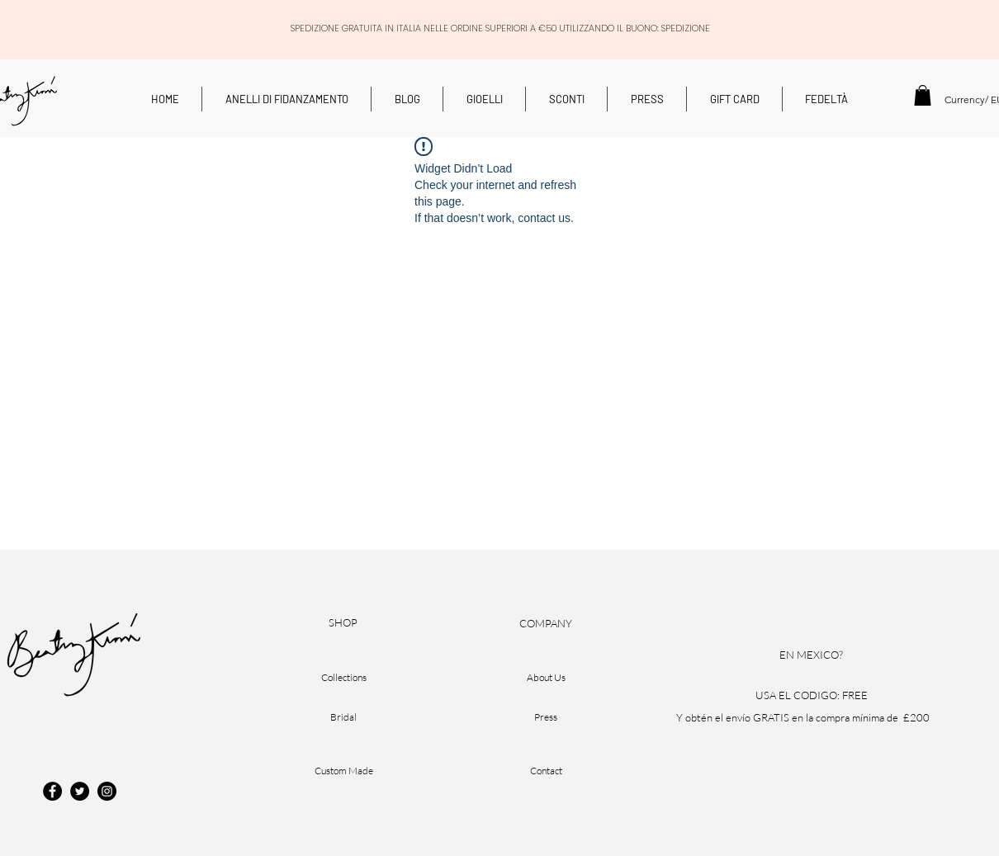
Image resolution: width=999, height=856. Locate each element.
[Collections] (343, 677)
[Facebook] (52, 791)
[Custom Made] (343, 770)
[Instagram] (106, 791)
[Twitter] (79, 791)
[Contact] (545, 770)
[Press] (545, 717)
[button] (922, 95)
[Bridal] (343, 717)
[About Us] (545, 677)
